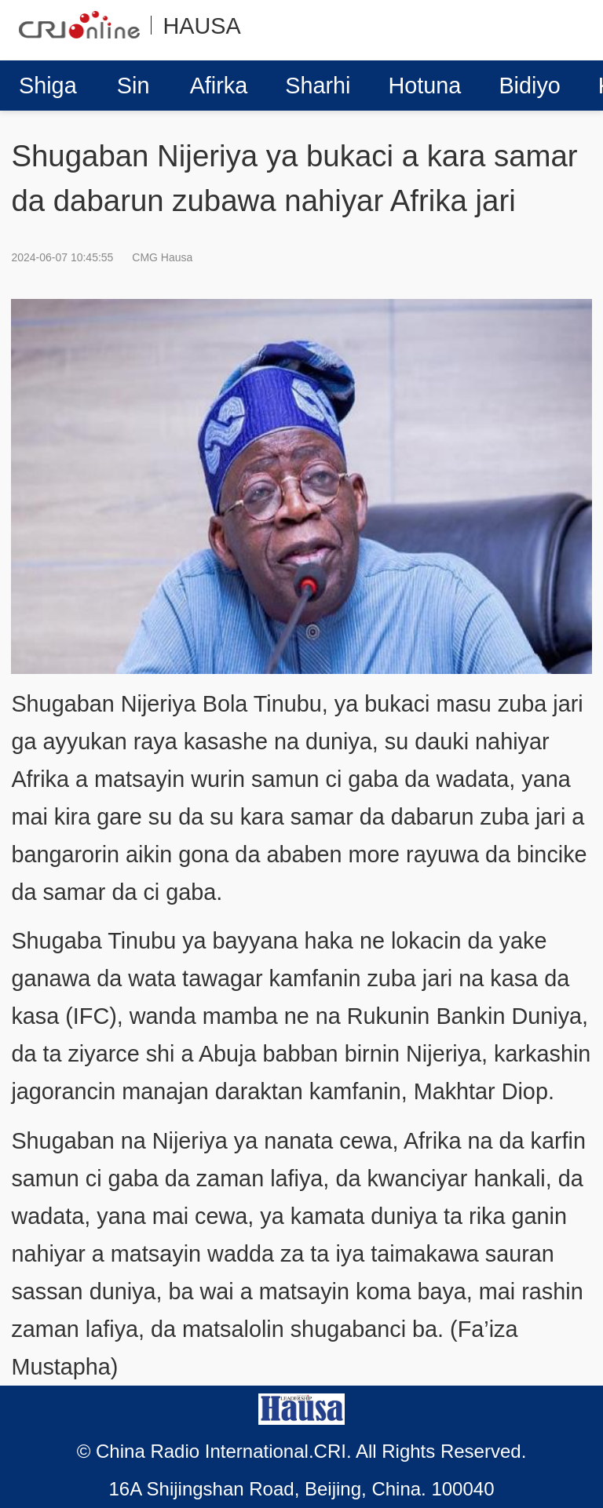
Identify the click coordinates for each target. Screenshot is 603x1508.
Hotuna (425, 85)
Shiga (48, 85)
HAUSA (201, 25)
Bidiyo (529, 85)
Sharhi (317, 85)
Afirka (219, 85)
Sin (133, 85)
